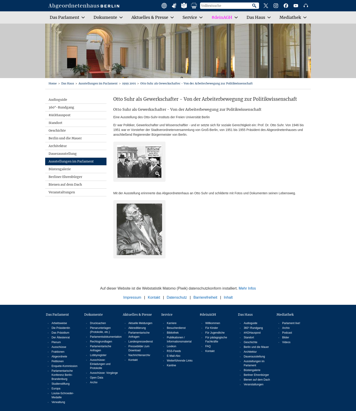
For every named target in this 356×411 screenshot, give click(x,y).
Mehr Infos (247, 288)
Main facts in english (164, 6)
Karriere (172, 323)
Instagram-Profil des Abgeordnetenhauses (275, 6)
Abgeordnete (59, 356)
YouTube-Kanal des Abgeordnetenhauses (295, 6)
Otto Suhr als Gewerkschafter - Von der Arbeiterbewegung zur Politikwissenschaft (196, 83)
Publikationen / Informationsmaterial (179, 339)
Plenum (56, 342)
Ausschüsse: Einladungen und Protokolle (100, 364)
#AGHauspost (60, 115)
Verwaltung (58, 402)
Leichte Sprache (184, 6)
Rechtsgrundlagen (101, 341)
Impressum (132, 297)
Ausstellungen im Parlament (98, 83)
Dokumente (93, 315)
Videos (286, 342)
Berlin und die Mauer (65, 138)
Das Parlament (57, 315)
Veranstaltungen (62, 192)
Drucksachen (98, 323)
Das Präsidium (60, 332)
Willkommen (212, 323)
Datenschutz (177, 297)
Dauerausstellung (63, 154)
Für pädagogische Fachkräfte (216, 339)
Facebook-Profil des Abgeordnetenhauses (285, 6)
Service (167, 315)
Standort (55, 123)
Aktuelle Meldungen (140, 323)
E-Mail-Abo (173, 355)
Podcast (287, 332)
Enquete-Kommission (64, 366)
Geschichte (57, 130)
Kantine (171, 365)
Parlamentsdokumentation (104, 336)
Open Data (96, 377)
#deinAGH (208, 315)
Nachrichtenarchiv (139, 355)
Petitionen (58, 361)
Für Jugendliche (215, 332)
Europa (56, 388)
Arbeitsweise (59, 323)
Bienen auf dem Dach (65, 184)
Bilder (285, 337)
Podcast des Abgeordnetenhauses (305, 6)
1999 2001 (129, 83)
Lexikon (171, 346)
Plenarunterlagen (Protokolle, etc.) (100, 330)
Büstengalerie (60, 169)
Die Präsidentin (61, 328)
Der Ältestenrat (61, 337)
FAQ (208, 346)
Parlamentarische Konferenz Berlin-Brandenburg (62, 375)
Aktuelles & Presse (137, 315)
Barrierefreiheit (205, 297)
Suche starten (255, 5)
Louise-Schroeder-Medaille (63, 395)
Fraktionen (58, 351)
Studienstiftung (60, 383)
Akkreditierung (137, 328)
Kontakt (154, 297)
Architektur (58, 146)
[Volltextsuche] (226, 5)
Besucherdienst (176, 328)
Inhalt (228, 297)
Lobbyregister (98, 355)
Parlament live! (291, 323)
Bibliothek (173, 332)
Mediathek (285, 315)
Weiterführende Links (180, 360)
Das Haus (68, 83)
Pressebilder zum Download (139, 348)
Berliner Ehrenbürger (65, 177)
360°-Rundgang (61, 107)
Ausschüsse (59, 347)
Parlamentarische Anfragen (100, 348)
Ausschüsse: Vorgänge (104, 372)
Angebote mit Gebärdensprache (174, 6)
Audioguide (58, 100)
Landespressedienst (141, 341)
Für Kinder (211, 328)
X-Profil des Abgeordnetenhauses (265, 6)
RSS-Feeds (174, 351)
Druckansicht (194, 6)
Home (53, 83)
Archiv (93, 382)
